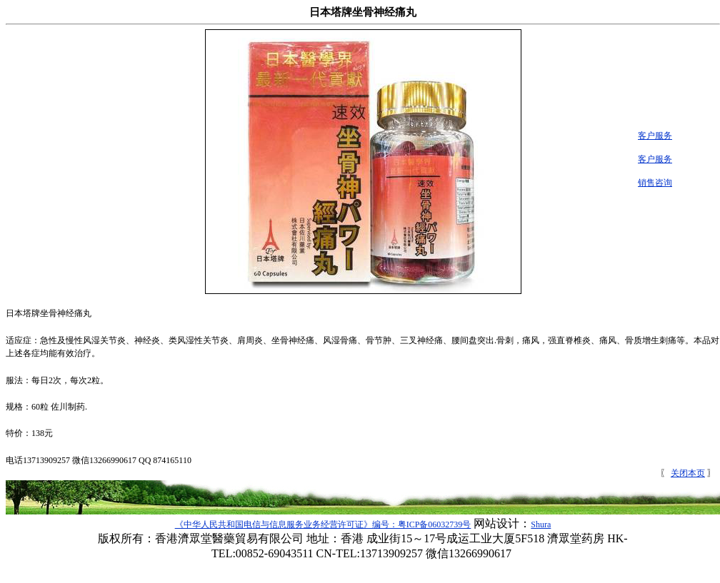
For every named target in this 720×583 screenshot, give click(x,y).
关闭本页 (688, 473)
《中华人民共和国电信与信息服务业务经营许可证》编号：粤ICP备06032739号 (323, 524)
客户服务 (649, 136)
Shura (541, 524)
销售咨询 (649, 183)
